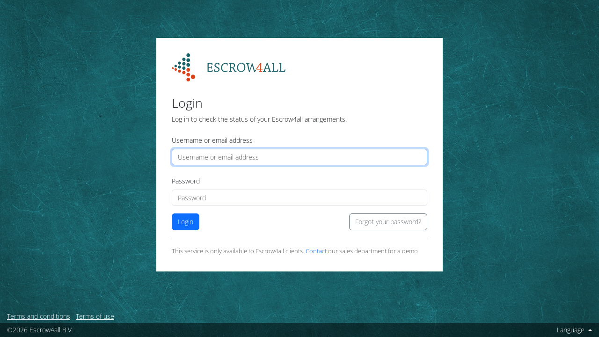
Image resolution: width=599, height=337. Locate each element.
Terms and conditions (38, 316)
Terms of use (95, 316)
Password (186, 180)
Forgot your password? (388, 221)
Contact (316, 251)
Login (185, 221)
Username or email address (212, 140)
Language (571, 329)
